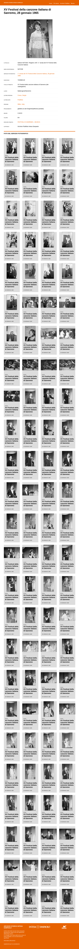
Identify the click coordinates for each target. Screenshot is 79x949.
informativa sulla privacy (9, 940)
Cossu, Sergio (22, 95)
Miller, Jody (21, 104)
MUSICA (37, 122)
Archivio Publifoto (65, 3)
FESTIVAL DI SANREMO (25, 122)
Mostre (73, 3)
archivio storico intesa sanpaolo (17, 2)
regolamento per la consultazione (12, 944)
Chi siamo (56, 3)
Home (51, 3)
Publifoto (20, 100)
